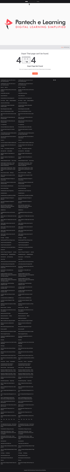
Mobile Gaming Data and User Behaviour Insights (8, 331)
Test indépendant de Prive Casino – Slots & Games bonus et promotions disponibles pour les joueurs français (8, 425)
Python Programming (10, 367)
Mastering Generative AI (4, 315)
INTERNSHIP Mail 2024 (4, 254)
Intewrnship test (3, 256)
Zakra (40, 470)
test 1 (2, 421)
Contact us (2, 140)
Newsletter (2, 339)
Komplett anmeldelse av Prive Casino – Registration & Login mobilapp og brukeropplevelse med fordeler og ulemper (8, 274)
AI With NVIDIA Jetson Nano (5, 93)
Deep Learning (14, 160)
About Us (2, 87)
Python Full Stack (3, 367)
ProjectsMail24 (12, 361)
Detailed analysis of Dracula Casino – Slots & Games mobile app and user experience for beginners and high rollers (8, 164)
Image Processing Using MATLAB (6, 242)
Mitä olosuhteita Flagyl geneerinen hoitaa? (7, 326)
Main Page (9, 307)
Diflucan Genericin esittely (5, 172)
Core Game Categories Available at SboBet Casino (8, 142)
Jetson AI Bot (3, 259)
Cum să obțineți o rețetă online (9, 148)
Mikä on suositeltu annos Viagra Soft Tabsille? (8, 320)
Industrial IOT (3, 249)
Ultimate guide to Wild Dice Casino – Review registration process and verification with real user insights (8, 437)
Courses (38, 1)
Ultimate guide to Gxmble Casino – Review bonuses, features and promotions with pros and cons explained (8, 432)
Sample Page (12, 380)
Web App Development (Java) (5, 455)
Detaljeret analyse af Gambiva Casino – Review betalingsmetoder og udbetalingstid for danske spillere (8, 169)
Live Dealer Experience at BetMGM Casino (7, 297)
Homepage (2, 237)
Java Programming (10, 256)
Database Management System (5, 160)
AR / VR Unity (3, 100)
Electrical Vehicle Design (4, 188)
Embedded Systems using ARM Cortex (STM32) (8, 195)
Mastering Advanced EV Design (5, 313)
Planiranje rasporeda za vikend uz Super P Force (8, 355)
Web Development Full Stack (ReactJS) (7, 457)
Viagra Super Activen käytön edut (6, 443)
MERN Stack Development (5, 318)
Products (7, 361)
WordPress (44, 470)
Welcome (2, 460)
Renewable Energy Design (5, 380)
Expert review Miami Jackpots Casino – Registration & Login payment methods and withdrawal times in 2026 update (7, 206)
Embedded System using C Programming (7, 190)
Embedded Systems (4, 193)
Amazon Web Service (4, 95)
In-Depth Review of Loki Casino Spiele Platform (8, 247)
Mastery (10, 315)
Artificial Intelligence (13, 100)
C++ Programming (3, 124)
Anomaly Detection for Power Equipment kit (7, 98)
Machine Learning (3, 307)
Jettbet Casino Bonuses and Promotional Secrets (8, 261)
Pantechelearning (32, 470)
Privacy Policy (3, 361)
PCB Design (2, 345)
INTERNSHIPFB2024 (12, 254)
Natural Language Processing (5, 333)
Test (1, 419)
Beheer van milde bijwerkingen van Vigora (7, 111)
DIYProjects (12, 172)
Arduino (7, 100)
